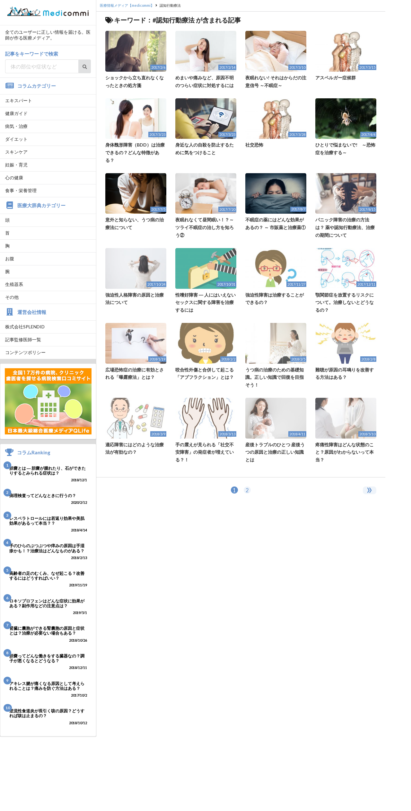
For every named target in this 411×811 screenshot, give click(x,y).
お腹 (9, 258)
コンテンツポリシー (25, 352)
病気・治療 (16, 126)
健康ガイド (16, 113)
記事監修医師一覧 (23, 339)
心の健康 (14, 177)
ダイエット (16, 139)
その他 (12, 297)
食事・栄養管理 (21, 190)
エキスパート (18, 100)
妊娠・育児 (16, 164)
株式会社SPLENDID (25, 326)
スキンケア (16, 152)
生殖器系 (14, 284)
